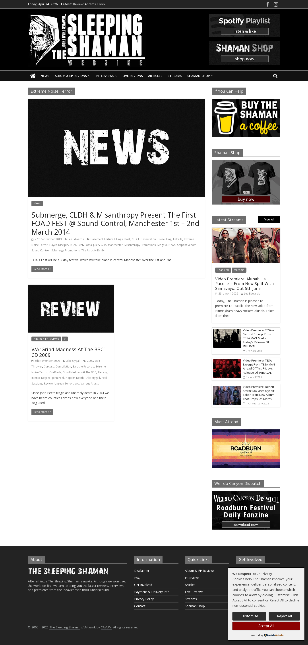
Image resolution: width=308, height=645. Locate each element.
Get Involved (143, 585)
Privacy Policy (144, 599)
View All (269, 219)
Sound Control (40, 250)
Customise (249, 616)
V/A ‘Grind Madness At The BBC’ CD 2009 (68, 352)
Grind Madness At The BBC (79, 372)
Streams (175, 76)
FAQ (137, 578)
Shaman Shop (198, 76)
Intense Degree (40, 378)
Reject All (284, 616)
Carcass (49, 366)
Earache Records (83, 366)
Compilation (63, 366)
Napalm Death (75, 378)
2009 (90, 361)
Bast (127, 239)
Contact (139, 606)
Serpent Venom (186, 245)
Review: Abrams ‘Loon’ (89, 4)
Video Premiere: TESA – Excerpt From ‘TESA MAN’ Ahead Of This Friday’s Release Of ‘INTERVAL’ (259, 366)
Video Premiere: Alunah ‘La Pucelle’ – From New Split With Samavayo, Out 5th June (244, 283)
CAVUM (106, 627)
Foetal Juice (92, 245)
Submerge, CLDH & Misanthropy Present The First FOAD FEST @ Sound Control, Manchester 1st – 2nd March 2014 (115, 223)
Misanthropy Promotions (140, 245)
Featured (223, 270)
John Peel (58, 378)
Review (48, 383)
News (45, 76)
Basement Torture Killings (107, 239)
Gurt (103, 245)
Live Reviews (133, 76)
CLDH (135, 239)
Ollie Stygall (73, 361)
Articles (155, 76)
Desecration (148, 239)
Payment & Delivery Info (151, 592)
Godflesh (55, 372)
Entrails (177, 239)
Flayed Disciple (58, 245)
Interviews (104, 76)
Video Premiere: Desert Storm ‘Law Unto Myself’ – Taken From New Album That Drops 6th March (260, 393)
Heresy (102, 372)
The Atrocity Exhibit (93, 250)
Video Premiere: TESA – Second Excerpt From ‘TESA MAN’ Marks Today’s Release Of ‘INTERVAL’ (258, 338)
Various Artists (90, 383)
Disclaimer (141, 570)
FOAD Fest (76, 245)
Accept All (266, 625)
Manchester (115, 245)
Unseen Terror (63, 383)
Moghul (162, 245)
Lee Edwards (76, 239)
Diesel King (164, 239)
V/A (77, 383)
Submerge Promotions (65, 250)
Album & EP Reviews (71, 76)
